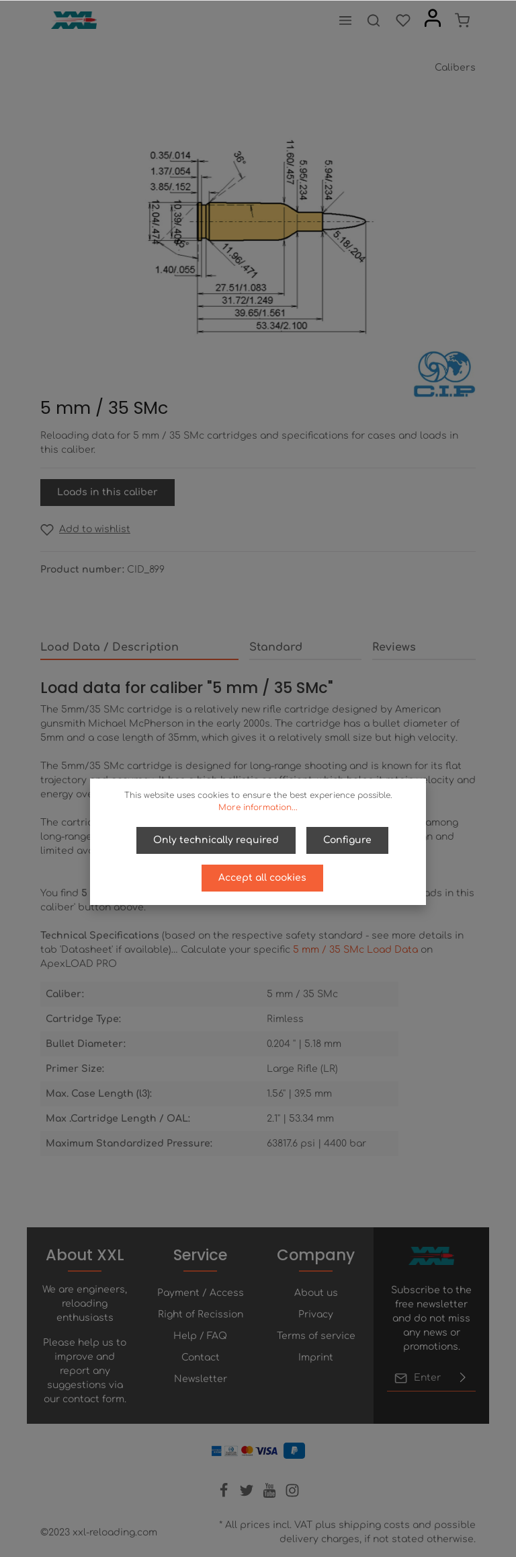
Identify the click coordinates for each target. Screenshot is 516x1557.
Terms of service (316, 1336)
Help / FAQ (200, 1336)
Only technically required (216, 840)
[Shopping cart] (462, 20)
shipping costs (374, 1525)
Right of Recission (200, 1314)
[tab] (139, 648)
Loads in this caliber (107, 492)
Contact (200, 1357)
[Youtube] (271, 1495)
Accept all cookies (262, 878)
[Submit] (463, 1378)
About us (316, 1293)
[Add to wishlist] (85, 529)
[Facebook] (225, 1495)
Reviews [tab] (394, 647)
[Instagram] (292, 1495)
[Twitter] (248, 1495)
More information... (258, 807)
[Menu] (345, 20)
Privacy (315, 1314)
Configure (347, 840)
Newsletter (200, 1379)
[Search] (373, 20)
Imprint (315, 1357)
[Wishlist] (403, 20)
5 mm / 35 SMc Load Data (355, 950)
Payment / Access (200, 1293)
